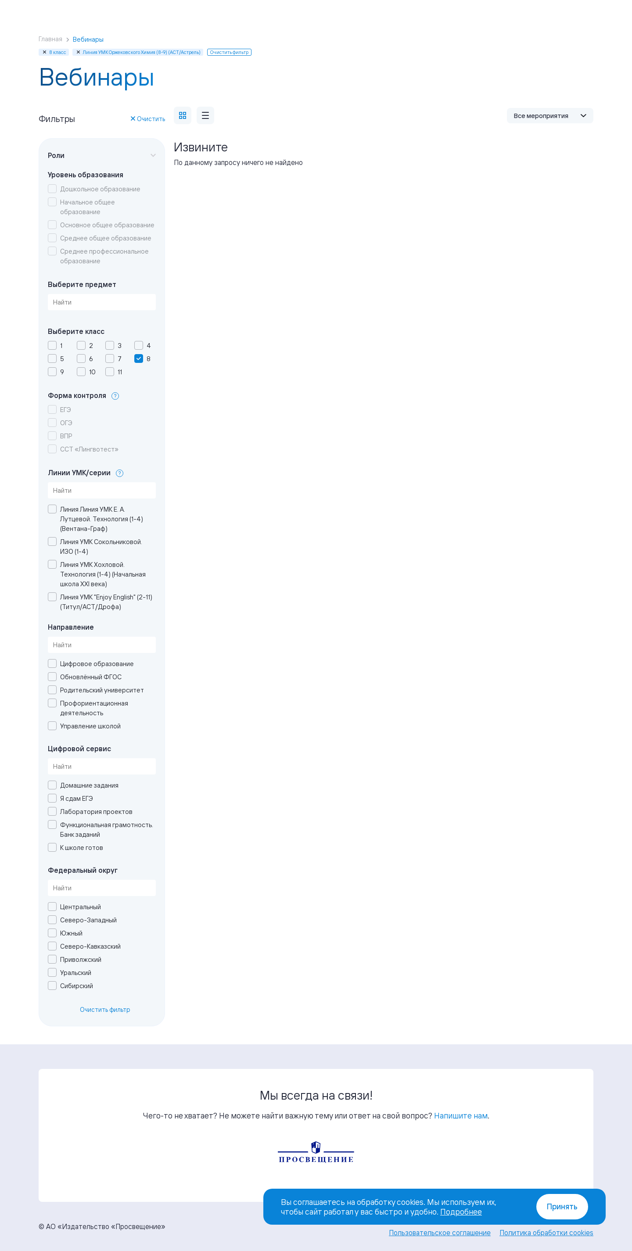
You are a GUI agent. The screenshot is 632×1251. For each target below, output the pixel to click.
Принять (562, 1206)
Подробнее (461, 1211)
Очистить (148, 118)
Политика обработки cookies (546, 1232)
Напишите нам (461, 1115)
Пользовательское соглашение (440, 1232)
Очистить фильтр (105, 1009)
